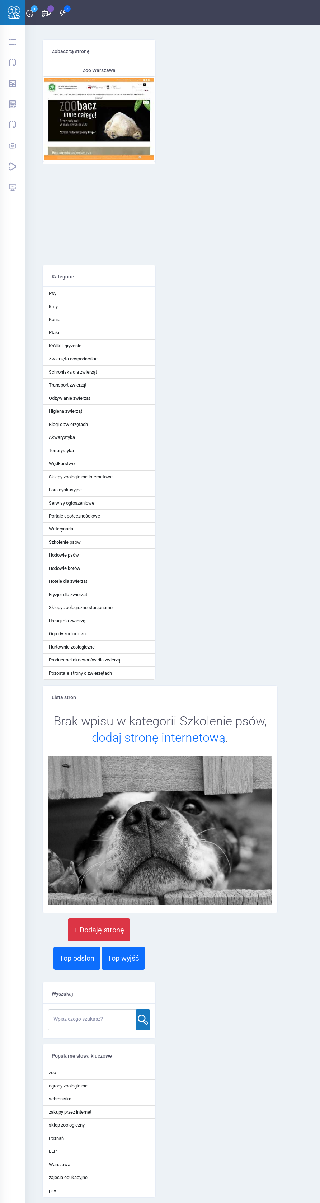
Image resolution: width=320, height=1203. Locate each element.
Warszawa (59, 1164)
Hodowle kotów (64, 568)
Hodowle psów (64, 555)
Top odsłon (77, 958)
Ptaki (54, 332)
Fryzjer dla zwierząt (68, 594)
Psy (52, 293)
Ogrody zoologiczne (68, 633)
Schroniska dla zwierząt (73, 372)
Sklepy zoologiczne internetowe (81, 476)
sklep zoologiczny (67, 1125)
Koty (53, 306)
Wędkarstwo (62, 463)
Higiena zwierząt (65, 411)
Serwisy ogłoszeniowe (71, 503)
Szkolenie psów (65, 542)
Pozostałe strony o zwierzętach (80, 673)
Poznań (56, 1138)
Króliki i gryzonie (65, 345)
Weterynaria (61, 529)
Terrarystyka (61, 450)
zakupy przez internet (70, 1112)
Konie (54, 319)
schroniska (60, 1098)
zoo (52, 1072)
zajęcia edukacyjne (68, 1177)
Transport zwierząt (67, 385)
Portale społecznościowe (74, 516)
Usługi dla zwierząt (68, 620)
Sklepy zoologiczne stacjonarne (81, 607)
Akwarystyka (62, 437)
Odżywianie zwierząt (69, 398)
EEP (53, 1151)
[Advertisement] (99, 214)
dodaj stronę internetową (158, 737)
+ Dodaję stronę (99, 930)
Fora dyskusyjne (65, 489)
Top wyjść (123, 958)
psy (52, 1190)
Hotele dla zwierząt (68, 581)
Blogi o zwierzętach (68, 424)
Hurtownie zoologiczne (72, 647)
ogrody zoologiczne (68, 1086)
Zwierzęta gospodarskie (73, 358)
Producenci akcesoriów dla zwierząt (85, 660)
